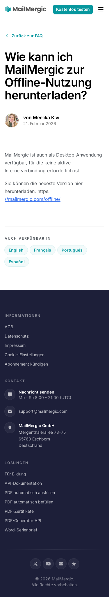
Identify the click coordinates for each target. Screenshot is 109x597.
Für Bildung (15, 473)
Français (42, 249)
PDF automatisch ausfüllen (30, 492)
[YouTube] (48, 564)
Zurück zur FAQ (24, 35)
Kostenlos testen (73, 9)
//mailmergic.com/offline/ (32, 199)
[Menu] (101, 9)
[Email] (61, 564)
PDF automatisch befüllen (29, 501)
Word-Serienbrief (21, 529)
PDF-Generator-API (23, 520)
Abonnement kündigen (26, 363)
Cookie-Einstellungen (24, 354)
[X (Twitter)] (35, 564)
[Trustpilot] (74, 564)
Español (17, 261)
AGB (9, 326)
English (16, 249)
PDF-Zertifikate (19, 511)
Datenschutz (17, 335)
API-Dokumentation (23, 483)
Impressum (15, 345)
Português (72, 249)
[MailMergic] (26, 9)
